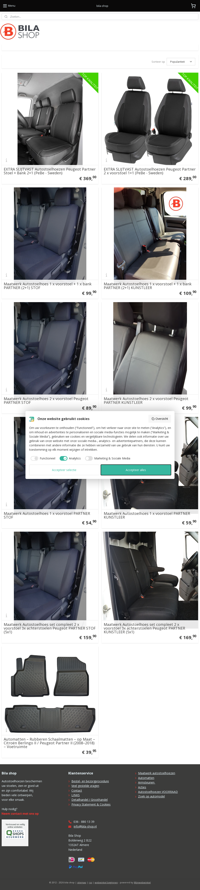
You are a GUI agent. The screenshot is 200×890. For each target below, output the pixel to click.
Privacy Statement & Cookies (91, 804)
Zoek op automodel (151, 796)
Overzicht (159, 419)
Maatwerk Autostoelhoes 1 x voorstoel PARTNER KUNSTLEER (147, 515)
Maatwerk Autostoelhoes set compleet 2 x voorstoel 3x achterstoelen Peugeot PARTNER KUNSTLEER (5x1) (144, 628)
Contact (76, 790)
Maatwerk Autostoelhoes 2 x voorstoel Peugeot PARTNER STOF (46, 400)
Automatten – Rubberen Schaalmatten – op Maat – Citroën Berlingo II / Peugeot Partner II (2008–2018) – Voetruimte (49, 742)
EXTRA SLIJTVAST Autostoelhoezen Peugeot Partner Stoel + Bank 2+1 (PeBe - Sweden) (50, 171)
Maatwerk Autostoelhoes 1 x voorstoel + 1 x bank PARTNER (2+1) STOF (48, 285)
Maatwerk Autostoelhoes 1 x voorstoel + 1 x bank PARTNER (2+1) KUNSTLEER (148, 285)
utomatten (147, 778)
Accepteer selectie (64, 470)
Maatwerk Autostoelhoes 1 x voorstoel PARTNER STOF (47, 515)
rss (90, 882)
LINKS (75, 795)
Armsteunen (146, 782)
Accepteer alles (136, 470)
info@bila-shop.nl (85, 826)
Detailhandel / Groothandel (89, 800)
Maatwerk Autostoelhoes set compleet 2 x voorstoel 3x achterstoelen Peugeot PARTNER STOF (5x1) (50, 628)
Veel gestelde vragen (85, 786)
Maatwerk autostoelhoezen (156, 773)
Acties (142, 787)
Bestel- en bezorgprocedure (90, 781)
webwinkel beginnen (106, 882)
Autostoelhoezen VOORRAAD (158, 792)
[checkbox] (42, 458)
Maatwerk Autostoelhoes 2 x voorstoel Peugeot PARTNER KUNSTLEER (146, 400)
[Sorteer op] (181, 61)
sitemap (81, 882)
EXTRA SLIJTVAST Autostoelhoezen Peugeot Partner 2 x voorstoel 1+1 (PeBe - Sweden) (150, 171)
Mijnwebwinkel (142, 882)
